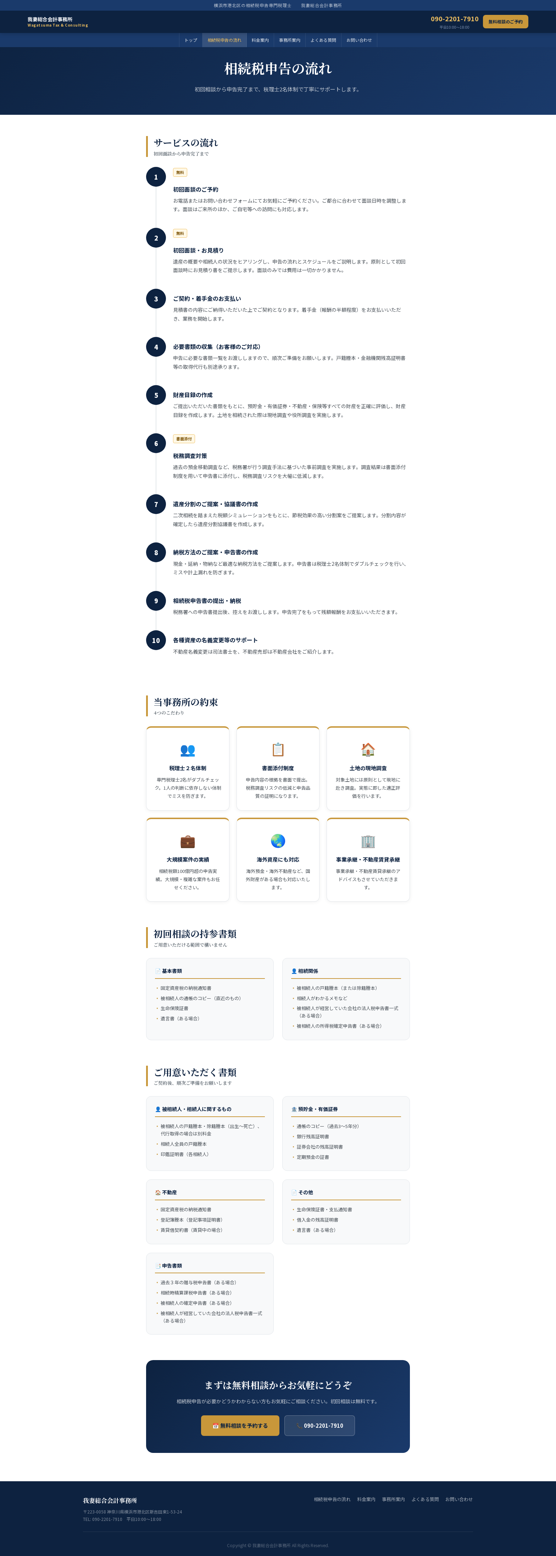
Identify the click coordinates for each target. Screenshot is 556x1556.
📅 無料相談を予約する (240, 1425)
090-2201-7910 (455, 22)
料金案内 (260, 40)
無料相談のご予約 (506, 21)
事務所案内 (289, 40)
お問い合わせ (359, 40)
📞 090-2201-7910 (319, 1425)
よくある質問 (323, 40)
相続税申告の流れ (224, 40)
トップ (190, 40)
